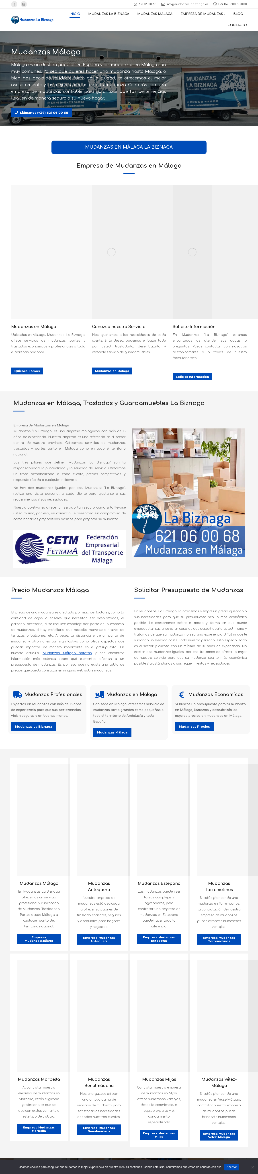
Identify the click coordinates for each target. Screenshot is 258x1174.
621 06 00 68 (144, 4)
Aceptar (232, 1167)
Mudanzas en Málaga (131, 694)
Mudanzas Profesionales (53, 694)
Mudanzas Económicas (215, 694)
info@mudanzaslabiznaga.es (184, 4)
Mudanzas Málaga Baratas (67, 653)
